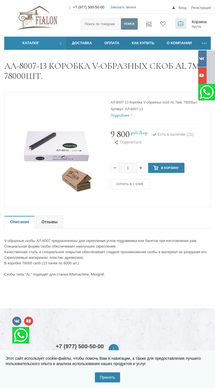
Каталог (24, 43)
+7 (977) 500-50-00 (88, 7)
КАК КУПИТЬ (143, 43)
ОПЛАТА (112, 43)
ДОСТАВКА (82, 43)
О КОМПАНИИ (179, 43)
